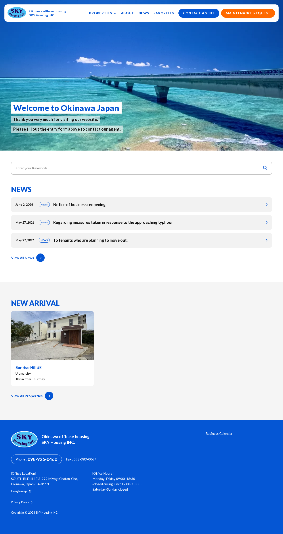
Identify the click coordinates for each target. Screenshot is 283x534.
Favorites (163, 13)
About (127, 13)
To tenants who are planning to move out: (141, 240)
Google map (21, 491)
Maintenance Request (248, 13)
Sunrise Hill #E (52, 348)
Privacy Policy (21, 502)
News (143, 13)
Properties (102, 13)
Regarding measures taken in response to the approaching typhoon (141, 222)
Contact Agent (199, 13)
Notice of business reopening (141, 204)
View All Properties (32, 396)
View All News (28, 257)
